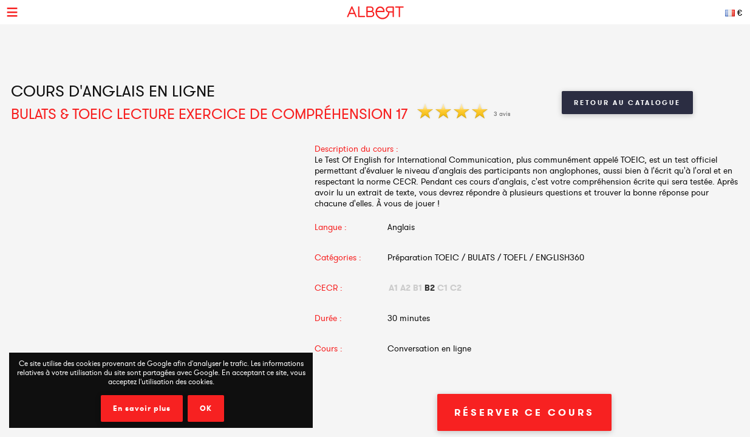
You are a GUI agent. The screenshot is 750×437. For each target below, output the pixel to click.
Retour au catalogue (627, 102)
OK (206, 408)
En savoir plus (142, 408)
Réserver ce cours (524, 412)
